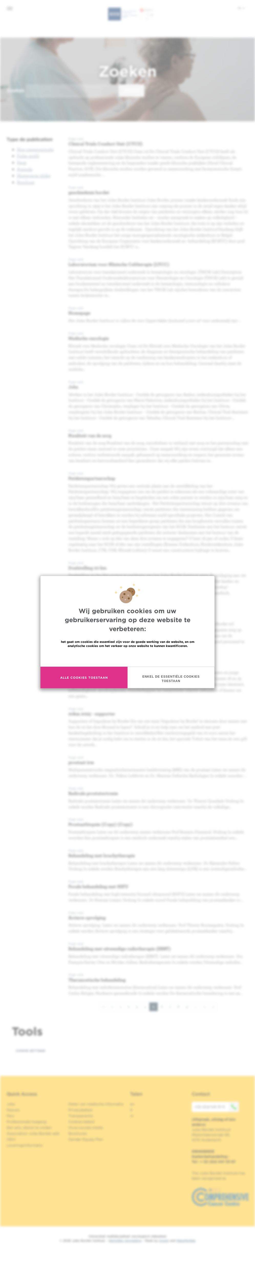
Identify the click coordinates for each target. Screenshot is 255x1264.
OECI (11, 1139)
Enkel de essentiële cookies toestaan (171, 679)
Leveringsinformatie (24, 1145)
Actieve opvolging (87, 917)
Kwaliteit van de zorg (89, 435)
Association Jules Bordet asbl (33, 1133)
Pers (10, 1116)
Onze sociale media (85, 1128)
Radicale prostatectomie (93, 793)
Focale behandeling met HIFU (98, 886)
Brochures (77, 1133)
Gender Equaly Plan (85, 1139)
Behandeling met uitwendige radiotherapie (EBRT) (119, 948)
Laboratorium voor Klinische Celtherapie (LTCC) (118, 264)
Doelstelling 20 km (87, 567)
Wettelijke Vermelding (125, 1241)
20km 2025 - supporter (91, 713)
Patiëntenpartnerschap (91, 478)
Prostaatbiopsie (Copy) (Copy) (100, 824)
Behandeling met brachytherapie (101, 855)
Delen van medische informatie (95, 1104)
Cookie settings (30, 1051)
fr (131, 1110)
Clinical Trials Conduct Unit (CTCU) (105, 143)
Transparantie (80, 1116)
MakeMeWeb (186, 1241)
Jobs (73, 387)
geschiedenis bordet (88, 192)
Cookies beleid (81, 1122)
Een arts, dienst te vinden (29, 1128)
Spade (164, 1241)
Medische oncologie (88, 338)
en (132, 1104)
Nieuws (13, 1110)
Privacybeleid (80, 1110)
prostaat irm (81, 762)
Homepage (79, 313)
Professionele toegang (26, 1122)
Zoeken (15, 90)
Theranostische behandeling (97, 979)
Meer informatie (128, 657)
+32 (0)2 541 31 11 (216, 1107)
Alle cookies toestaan (84, 677)
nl (241, 7)
